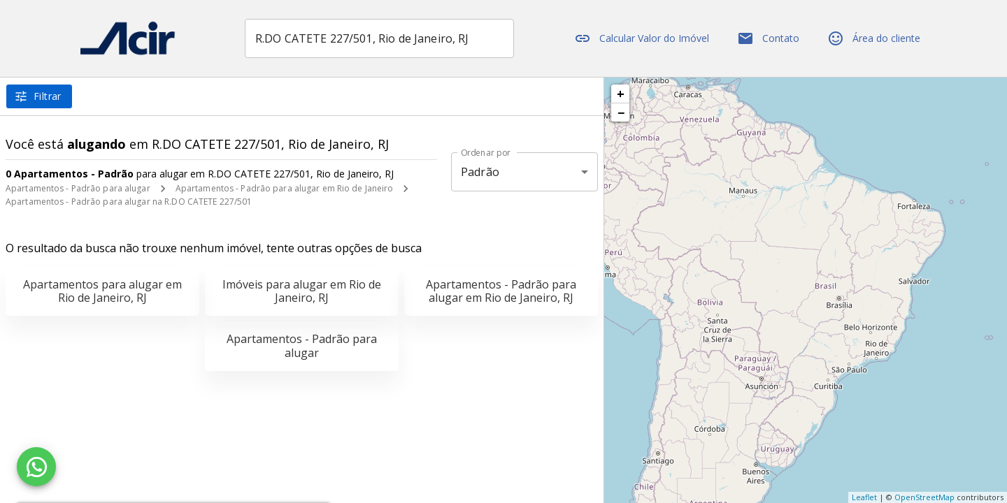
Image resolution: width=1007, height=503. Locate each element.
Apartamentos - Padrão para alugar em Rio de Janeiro (285, 188)
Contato (768, 38)
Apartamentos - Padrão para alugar (78, 188)
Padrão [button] (480, 172)
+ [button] (620, 93)
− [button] (620, 112)
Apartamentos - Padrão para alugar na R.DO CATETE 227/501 (129, 201)
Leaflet (864, 497)
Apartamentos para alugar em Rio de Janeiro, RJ (102, 291)
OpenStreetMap (924, 497)
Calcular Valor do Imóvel (641, 38)
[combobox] (379, 38)
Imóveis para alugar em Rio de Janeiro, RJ (301, 291)
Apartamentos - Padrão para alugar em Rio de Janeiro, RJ (501, 291)
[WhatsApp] (36, 466)
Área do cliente (873, 38)
